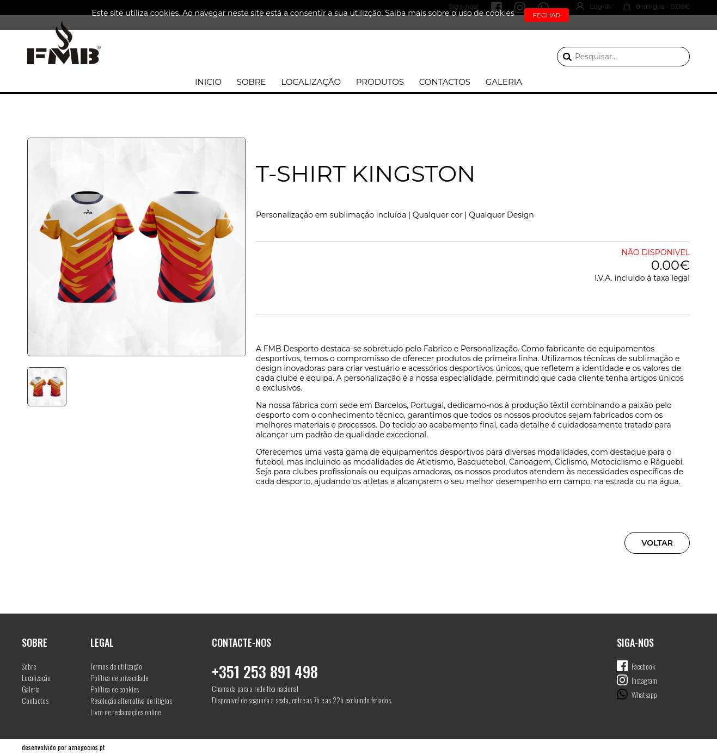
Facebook (643, 666)
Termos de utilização (116, 666)
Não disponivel (656, 252)
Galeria (504, 82)
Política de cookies (114, 689)
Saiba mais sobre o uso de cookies (449, 13)
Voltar (657, 543)
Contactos (444, 82)
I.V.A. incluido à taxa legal (642, 278)
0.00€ (670, 265)
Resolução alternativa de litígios (131, 700)
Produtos (380, 82)
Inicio (208, 82)
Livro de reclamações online (125, 711)
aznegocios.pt (86, 747)
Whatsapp (644, 694)
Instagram (644, 680)
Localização (311, 82)
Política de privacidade (119, 677)
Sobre (251, 82)
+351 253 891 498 (265, 671)
